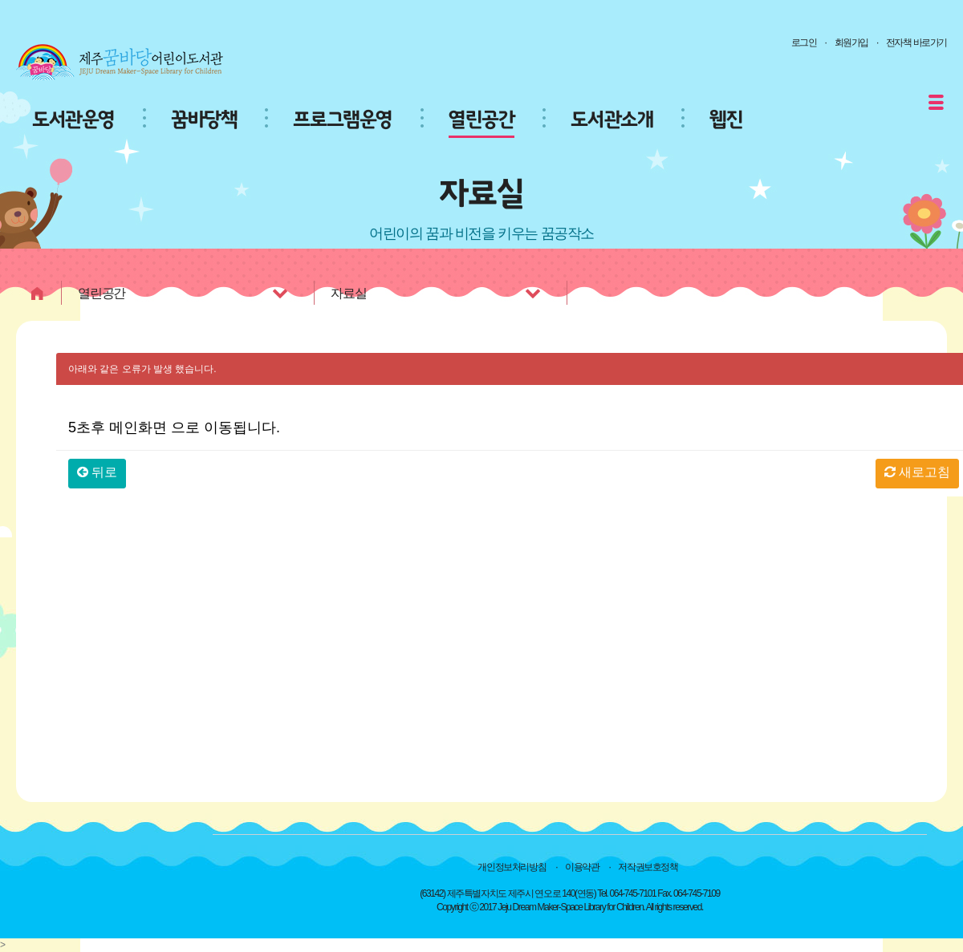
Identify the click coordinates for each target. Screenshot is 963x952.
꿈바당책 (204, 120)
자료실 (437, 293)
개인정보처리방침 (511, 867)
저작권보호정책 (647, 867)
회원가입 (851, 42)
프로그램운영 (342, 120)
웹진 (725, 120)
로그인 (804, 42)
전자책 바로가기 (916, 42)
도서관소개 (612, 120)
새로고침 (917, 472)
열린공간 (481, 120)
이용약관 (582, 867)
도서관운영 (73, 120)
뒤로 (97, 472)
